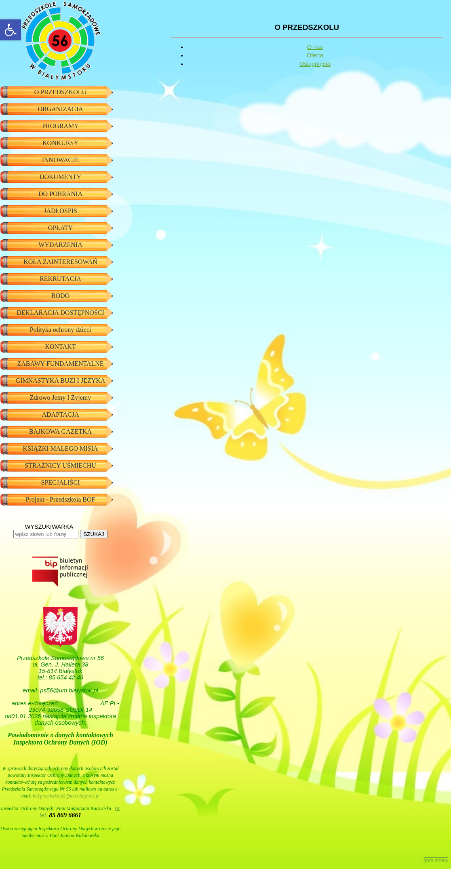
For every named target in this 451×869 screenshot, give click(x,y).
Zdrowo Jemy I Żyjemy (60, 397)
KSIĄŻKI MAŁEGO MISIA (60, 448)
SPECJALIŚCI (60, 482)
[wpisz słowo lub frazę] (45, 534)
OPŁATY (60, 227)
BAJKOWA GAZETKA (60, 431)
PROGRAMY (60, 125)
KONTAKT (60, 346)
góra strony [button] (436, 860)
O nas (315, 47)
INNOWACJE (60, 159)
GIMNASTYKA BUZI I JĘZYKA (60, 380)
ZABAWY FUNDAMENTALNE (60, 363)
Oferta (315, 55)
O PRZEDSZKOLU (60, 92)
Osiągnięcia (315, 64)
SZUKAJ (93, 534)
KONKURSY (60, 142)
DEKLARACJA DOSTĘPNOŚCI (60, 312)
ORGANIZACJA (60, 108)
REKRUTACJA (60, 278)
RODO (60, 295)
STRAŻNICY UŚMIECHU (60, 465)
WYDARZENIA (60, 244)
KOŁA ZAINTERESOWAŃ (60, 261)
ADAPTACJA (60, 414)
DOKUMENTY (60, 176)
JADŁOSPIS (60, 210)
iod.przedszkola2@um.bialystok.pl (66, 796)
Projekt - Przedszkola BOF (60, 499)
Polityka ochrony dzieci (60, 329)
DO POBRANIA (60, 193)
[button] (10, 29)
